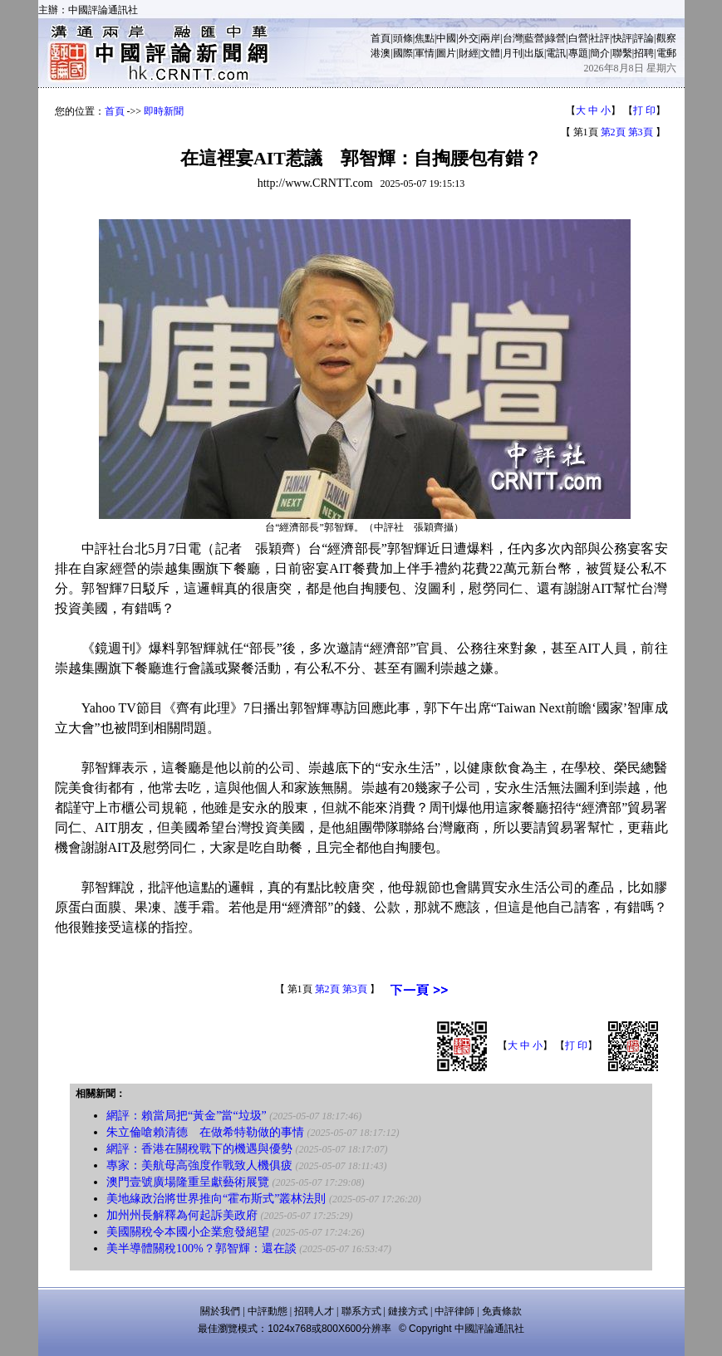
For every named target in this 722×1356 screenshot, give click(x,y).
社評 (600, 38)
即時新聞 (164, 111)
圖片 (446, 53)
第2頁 (613, 132)
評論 (644, 38)
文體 (490, 53)
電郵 (666, 53)
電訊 (556, 53)
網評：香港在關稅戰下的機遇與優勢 (199, 1149)
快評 (622, 38)
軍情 (425, 53)
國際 (403, 53)
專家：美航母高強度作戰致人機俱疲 (199, 1165)
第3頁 (640, 132)
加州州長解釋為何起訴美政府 (182, 1215)
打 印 (644, 110)
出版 (534, 53)
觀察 (666, 38)
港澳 (380, 53)
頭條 (403, 38)
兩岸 (490, 38)
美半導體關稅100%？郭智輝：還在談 (201, 1248)
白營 (578, 38)
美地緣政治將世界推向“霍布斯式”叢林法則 (216, 1198)
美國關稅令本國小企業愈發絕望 (187, 1232)
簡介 (600, 53)
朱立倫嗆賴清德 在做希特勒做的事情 (205, 1132)
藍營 (534, 38)
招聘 (644, 53)
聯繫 (622, 53)
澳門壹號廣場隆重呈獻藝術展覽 (187, 1182)
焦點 (425, 38)
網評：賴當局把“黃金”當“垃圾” (186, 1115)
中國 (446, 38)
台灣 (513, 38)
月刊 (513, 53)
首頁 (380, 38)
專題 (578, 53)
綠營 (556, 38)
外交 (469, 38)
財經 (469, 53)
